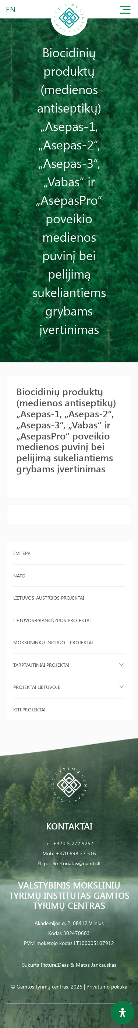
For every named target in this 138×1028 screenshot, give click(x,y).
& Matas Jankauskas (93, 964)
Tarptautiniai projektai (41, 665)
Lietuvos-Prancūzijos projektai (52, 620)
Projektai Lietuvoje (36, 687)
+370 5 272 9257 (73, 843)
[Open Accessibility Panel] (122, 1012)
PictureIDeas (55, 964)
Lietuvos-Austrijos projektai (48, 597)
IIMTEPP (21, 553)
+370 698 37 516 (76, 853)
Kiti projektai (29, 709)
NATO (19, 575)
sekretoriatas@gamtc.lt (75, 863)
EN (11, 9)
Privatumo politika (106, 986)
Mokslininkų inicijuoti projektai (53, 642)
